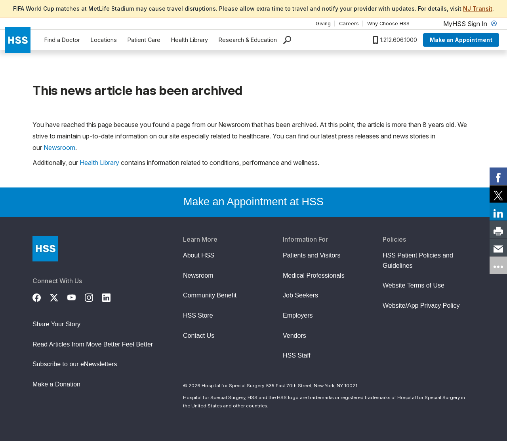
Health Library (189, 39)
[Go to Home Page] (45, 248)
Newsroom (59, 147)
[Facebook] (41, 296)
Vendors (294, 335)
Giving (323, 23)
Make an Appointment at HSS (253, 202)
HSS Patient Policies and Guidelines (418, 260)
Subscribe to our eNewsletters (74, 364)
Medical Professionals (314, 275)
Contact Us (198, 335)
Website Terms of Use (413, 285)
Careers (349, 23)
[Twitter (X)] (58, 296)
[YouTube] (76, 296)
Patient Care (144, 39)
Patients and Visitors (312, 255)
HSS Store (198, 315)
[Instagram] (93, 296)
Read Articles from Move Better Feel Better (92, 344)
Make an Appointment (461, 39)
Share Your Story (56, 324)
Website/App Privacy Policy (421, 305)
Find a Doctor (62, 39)
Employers (298, 315)
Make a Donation (56, 384)
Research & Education (248, 39)
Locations (104, 39)
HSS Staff (297, 355)
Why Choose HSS (388, 23)
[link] (498, 176)
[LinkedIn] (111, 296)
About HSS (198, 255)
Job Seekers (300, 295)
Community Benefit (209, 295)
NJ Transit (477, 8)
